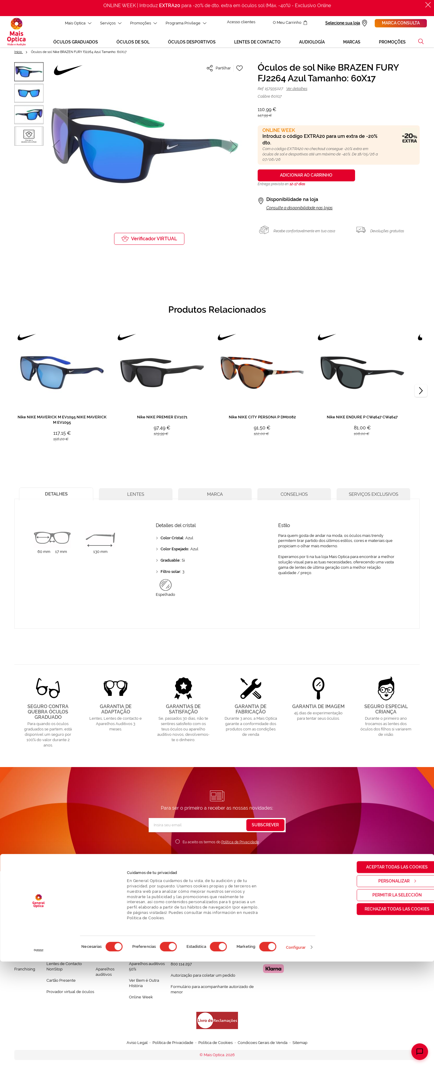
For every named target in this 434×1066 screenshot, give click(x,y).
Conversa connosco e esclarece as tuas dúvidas (214, 931)
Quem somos (26, 931)
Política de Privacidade (240, 843)
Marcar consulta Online (289, 920)
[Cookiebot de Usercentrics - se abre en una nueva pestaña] (39, 1055)
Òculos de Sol (108, 942)
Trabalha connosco (23, 956)
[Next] (421, 392)
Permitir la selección (384, 999)
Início (18, 53)
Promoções (142, 23)
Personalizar (384, 985)
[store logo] (16, 32)
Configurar (296, 1052)
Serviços (109, 23)
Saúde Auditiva (60, 942)
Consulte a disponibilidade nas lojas (299, 209)
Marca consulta (401, 23)
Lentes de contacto (105, 956)
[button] (421, 43)
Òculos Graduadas (112, 931)
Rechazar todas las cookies (384, 1013)
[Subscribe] (265, 826)
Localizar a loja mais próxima (295, 930)
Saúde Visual (58, 931)
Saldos (135, 954)
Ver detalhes (296, 90)
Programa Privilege (184, 23)
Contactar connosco (189, 954)
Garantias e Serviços (64, 954)
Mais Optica (77, 23)
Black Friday (140, 931)
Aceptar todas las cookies (384, 971)
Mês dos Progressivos (148, 942)
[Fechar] (428, 5)
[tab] (57, 495)
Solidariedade (27, 942)
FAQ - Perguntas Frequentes (196, 943)
